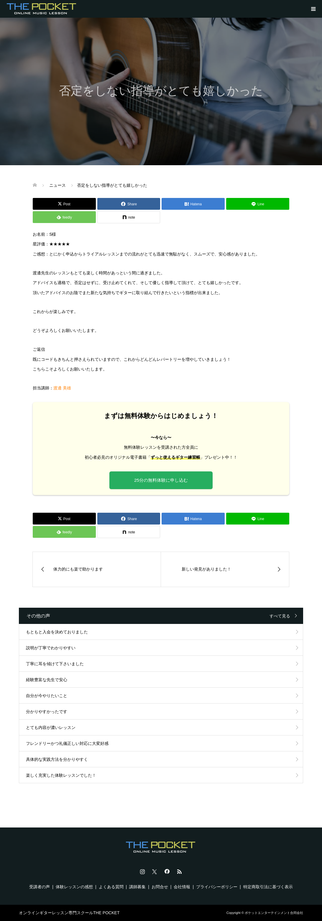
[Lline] (257, 204)
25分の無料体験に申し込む (161, 480)
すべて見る (280, 616)
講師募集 (137, 886)
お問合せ (160, 886)
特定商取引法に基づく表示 (268, 886)
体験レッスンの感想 (74, 886)
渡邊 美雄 (62, 388)
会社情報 (182, 886)
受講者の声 (39, 886)
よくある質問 (111, 886)
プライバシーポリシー (216, 886)
